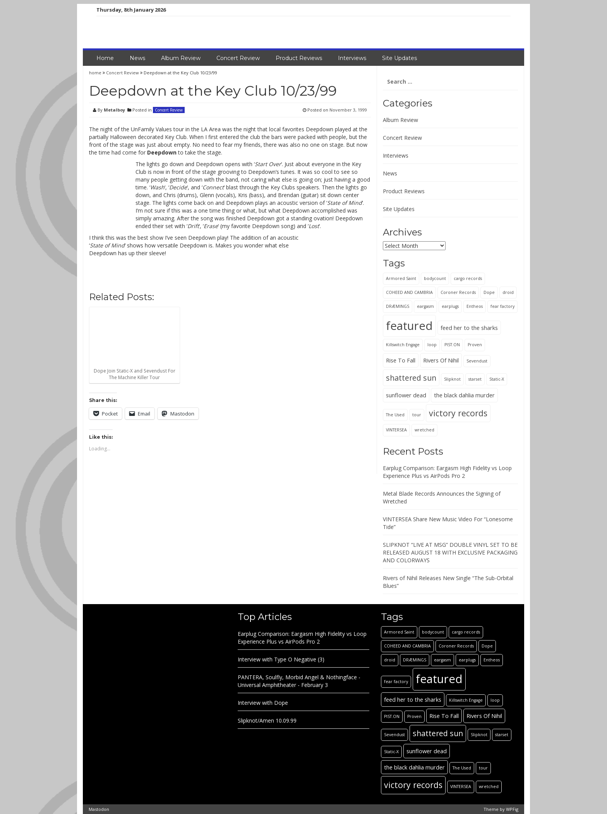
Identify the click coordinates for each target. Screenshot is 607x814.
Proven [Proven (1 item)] (475, 344)
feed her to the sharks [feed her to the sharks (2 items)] (469, 327)
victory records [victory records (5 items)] (458, 413)
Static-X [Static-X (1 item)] (496, 379)
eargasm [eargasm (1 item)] (425, 306)
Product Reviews (299, 58)
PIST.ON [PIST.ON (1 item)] (452, 344)
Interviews (352, 58)
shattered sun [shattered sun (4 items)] (411, 378)
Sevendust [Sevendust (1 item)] (476, 361)
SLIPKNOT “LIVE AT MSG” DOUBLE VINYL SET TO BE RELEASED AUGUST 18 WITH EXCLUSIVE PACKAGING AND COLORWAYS (450, 552)
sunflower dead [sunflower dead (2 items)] (406, 395)
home (96, 73)
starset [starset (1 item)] (475, 379)
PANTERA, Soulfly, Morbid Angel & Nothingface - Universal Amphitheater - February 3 (299, 681)
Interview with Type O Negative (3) (281, 659)
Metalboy (114, 110)
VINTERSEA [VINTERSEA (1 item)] (396, 430)
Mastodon (99, 809)
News (137, 58)
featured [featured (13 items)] (409, 325)
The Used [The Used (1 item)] (395, 414)
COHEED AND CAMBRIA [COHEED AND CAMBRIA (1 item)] (409, 292)
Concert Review (238, 58)
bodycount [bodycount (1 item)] (435, 278)
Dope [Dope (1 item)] (489, 292)
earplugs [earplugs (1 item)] (450, 306)
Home (105, 58)
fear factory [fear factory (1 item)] (502, 306)
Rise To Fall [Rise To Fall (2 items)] (400, 360)
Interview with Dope (263, 702)
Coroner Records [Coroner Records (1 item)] (458, 292)
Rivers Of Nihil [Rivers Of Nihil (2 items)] (441, 360)
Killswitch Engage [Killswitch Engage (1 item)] (403, 344)
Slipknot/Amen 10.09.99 (267, 720)
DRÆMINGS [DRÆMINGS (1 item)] (397, 306)
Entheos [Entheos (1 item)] (474, 306)
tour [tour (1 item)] (416, 414)
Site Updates (399, 58)
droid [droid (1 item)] (508, 292)
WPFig (512, 809)
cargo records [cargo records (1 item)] (468, 278)
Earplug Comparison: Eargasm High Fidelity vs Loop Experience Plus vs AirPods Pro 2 (447, 471)
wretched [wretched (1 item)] (424, 430)
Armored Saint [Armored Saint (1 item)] (401, 278)
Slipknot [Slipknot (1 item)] (452, 379)
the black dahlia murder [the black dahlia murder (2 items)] (464, 395)
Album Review (181, 58)
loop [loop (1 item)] (432, 344)
